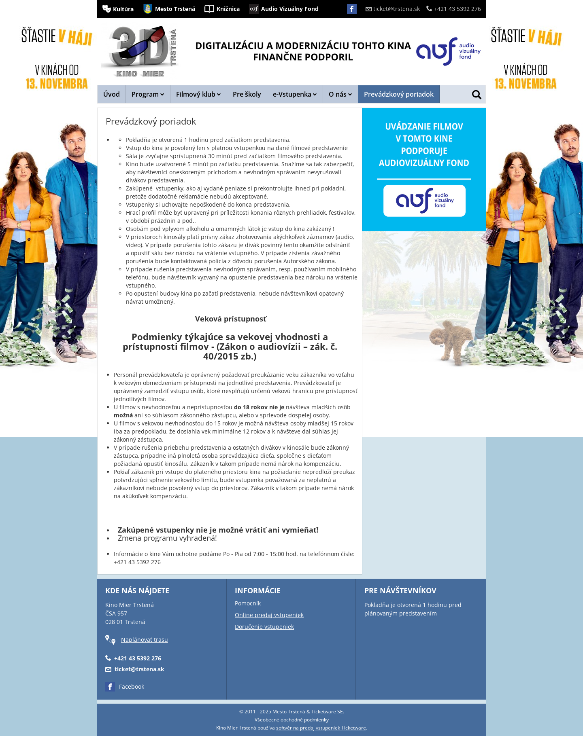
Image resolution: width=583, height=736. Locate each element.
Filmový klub (198, 94)
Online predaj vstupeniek (269, 615)
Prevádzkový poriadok (399, 94)
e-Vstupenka (295, 94)
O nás (340, 94)
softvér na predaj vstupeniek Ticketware (321, 727)
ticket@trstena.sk (393, 9)
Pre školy (247, 94)
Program (148, 94)
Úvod (111, 94)
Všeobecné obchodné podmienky (292, 719)
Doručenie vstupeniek (264, 626)
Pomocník (248, 603)
